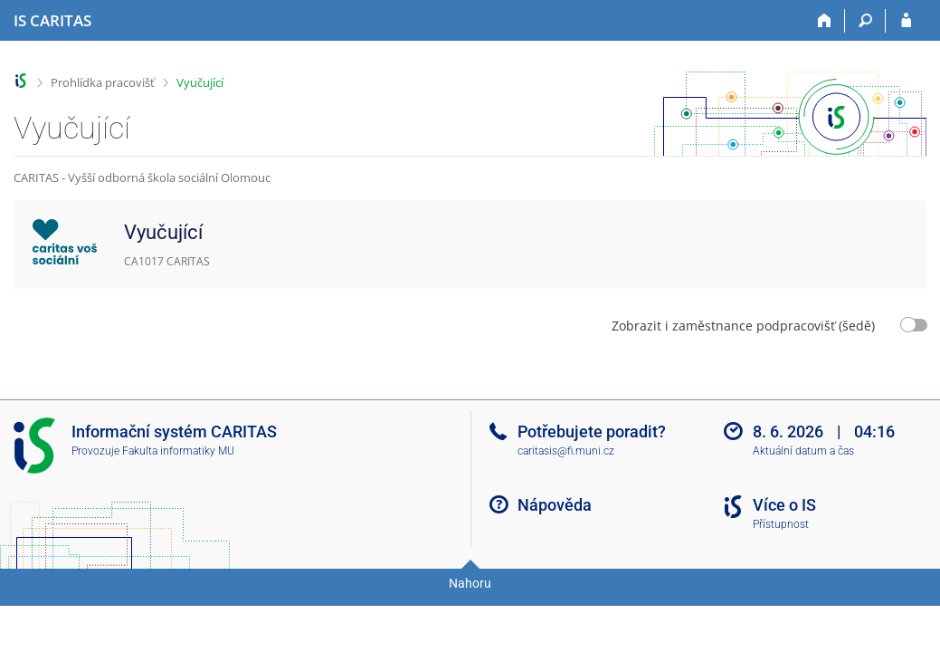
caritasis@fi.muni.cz (565, 451)
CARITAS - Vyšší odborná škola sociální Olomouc (142, 177)
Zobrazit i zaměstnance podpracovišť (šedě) (743, 325)
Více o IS (784, 504)
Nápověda (554, 504)
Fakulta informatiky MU (178, 451)
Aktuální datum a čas (803, 451)
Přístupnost (781, 524)
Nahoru (470, 583)
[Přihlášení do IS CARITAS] (906, 21)
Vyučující (199, 82)
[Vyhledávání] (865, 21)
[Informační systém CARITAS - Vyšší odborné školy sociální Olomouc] (52, 21)
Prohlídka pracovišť (103, 82)
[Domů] (824, 21)
